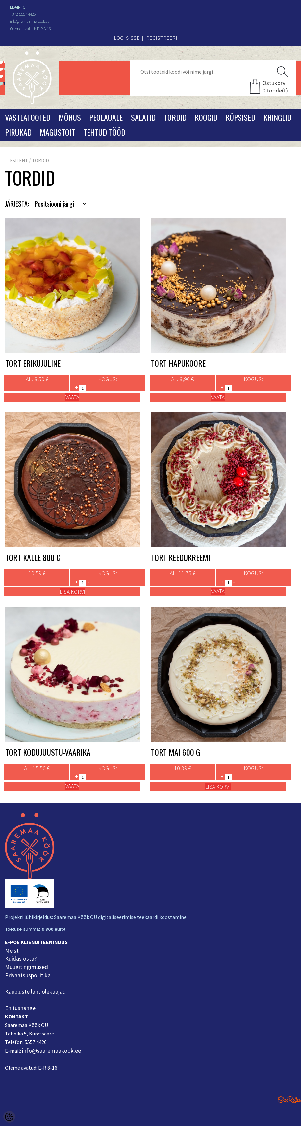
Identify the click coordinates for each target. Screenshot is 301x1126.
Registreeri (161, 37)
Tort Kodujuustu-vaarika (47, 752)
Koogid (206, 117)
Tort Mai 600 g (175, 752)
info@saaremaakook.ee (51, 1050)
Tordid (175, 117)
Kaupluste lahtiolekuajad (35, 991)
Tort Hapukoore (178, 363)
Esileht (19, 160)
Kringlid (277, 117)
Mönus (70, 117)
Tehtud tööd (104, 132)
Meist (12, 950)
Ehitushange (20, 1008)
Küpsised (240, 117)
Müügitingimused (26, 967)
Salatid (143, 117)
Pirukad (18, 132)
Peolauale (106, 117)
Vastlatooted (27, 117)
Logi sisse (126, 37)
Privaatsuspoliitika (28, 975)
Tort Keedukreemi (180, 557)
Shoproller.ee (289, 1099)
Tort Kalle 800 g (33, 557)
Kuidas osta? (21, 958)
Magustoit (57, 132)
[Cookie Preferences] (9, 1117)
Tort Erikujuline (33, 363)
